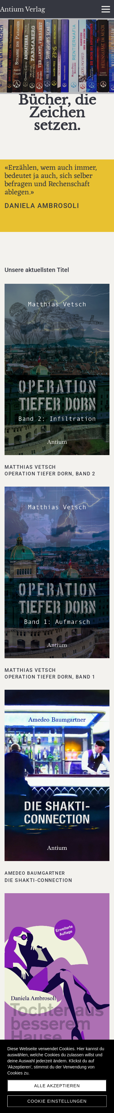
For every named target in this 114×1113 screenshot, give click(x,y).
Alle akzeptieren (57, 1085)
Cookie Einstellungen (57, 1101)
